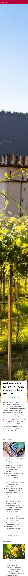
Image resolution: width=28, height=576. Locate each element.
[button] (18, 2)
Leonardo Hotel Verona (9, 417)
